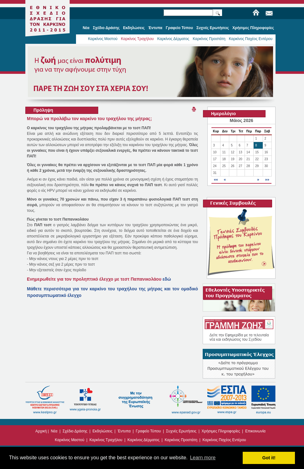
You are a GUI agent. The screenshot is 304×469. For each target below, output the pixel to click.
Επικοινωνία (255, 431)
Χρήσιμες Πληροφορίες (221, 431)
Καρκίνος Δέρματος (173, 39)
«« (216, 179)
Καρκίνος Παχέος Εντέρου (250, 39)
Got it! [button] (269, 457)
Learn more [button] (202, 457)
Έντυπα (124, 431)
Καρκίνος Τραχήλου (137, 39)
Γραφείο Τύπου (148, 431)
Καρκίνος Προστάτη (209, 39)
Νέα (54, 431)
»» (267, 179)
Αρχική (41, 431)
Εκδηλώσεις (103, 431)
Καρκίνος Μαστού (102, 39)
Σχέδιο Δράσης (75, 431)
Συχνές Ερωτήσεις (181, 431)
